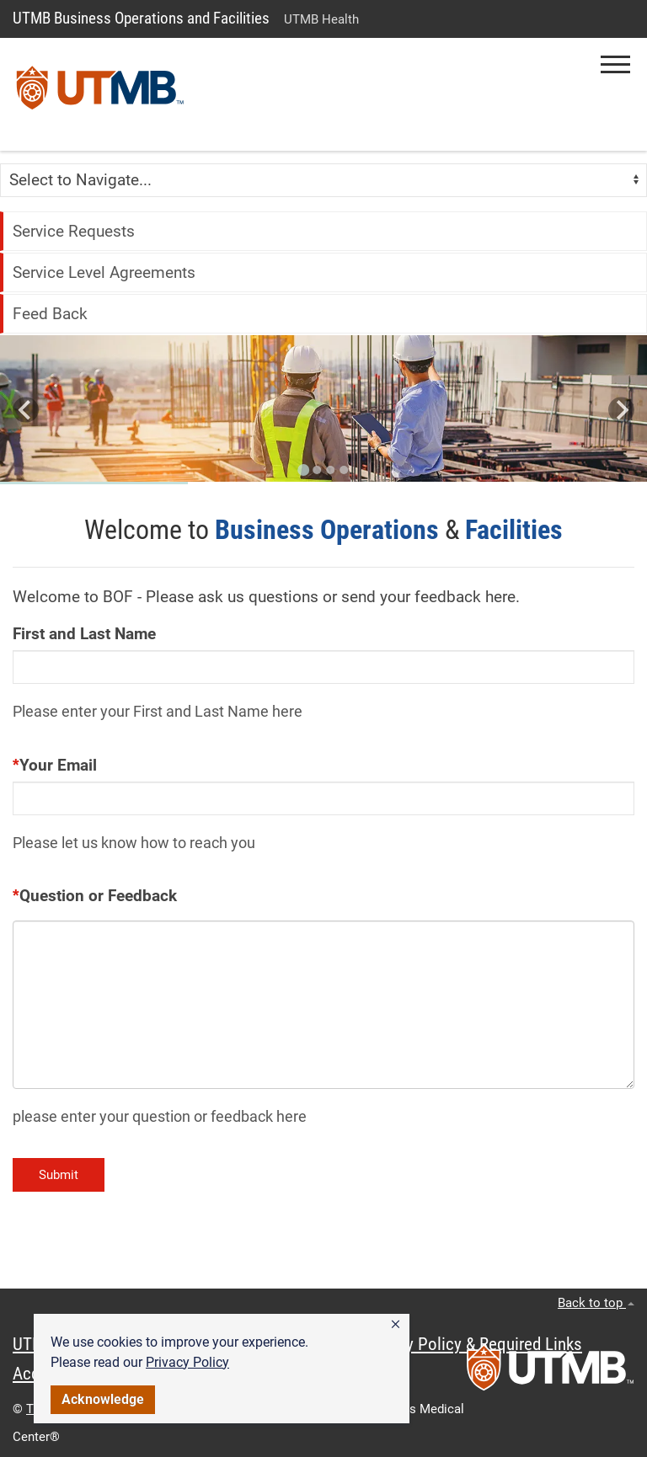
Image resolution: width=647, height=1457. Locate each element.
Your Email (58, 765)
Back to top (596, 1302)
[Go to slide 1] (303, 470)
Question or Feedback (98, 895)
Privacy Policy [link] (187, 1362)
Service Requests (74, 231)
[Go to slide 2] (317, 470)
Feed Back (50, 313)
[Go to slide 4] (344, 470)
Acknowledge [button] (102, 1399)
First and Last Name (84, 633)
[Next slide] (621, 410)
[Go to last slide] (26, 410)
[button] (395, 1325)
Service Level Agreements (104, 272)
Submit (58, 1174)
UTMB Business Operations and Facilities (141, 18)
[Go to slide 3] (330, 470)
